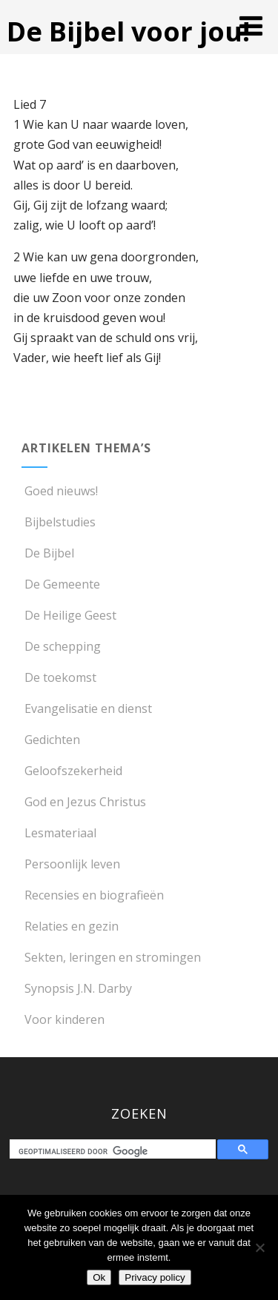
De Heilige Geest (68, 615)
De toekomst (58, 677)
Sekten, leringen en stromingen (111, 957)
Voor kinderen (63, 1019)
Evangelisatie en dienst (86, 708)
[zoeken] (116, 1151)
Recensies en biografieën (92, 895)
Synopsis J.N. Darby (76, 988)
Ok (99, 1277)
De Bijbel (47, 553)
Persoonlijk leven (70, 864)
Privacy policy (155, 1277)
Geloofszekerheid (71, 771)
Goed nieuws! (59, 491)
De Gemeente (60, 584)
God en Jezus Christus (83, 802)
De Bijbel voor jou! (128, 31)
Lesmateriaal (58, 833)
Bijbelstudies (58, 522)
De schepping (61, 646)
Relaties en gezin (70, 926)
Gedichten (50, 739)
